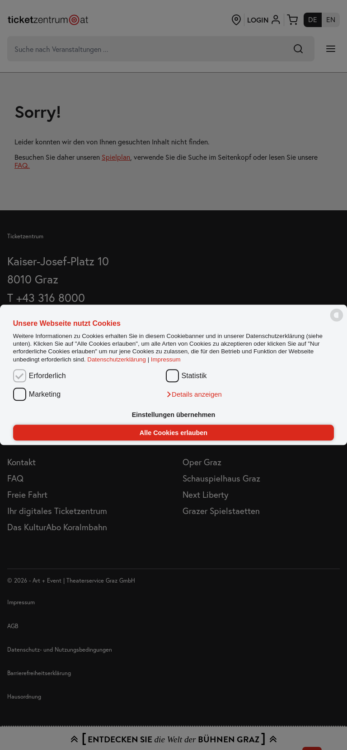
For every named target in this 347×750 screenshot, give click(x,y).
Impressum (166, 359)
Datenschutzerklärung (116, 359)
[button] (194, 394)
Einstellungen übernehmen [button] (174, 414)
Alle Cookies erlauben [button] (173, 432)
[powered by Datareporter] (336, 321)
